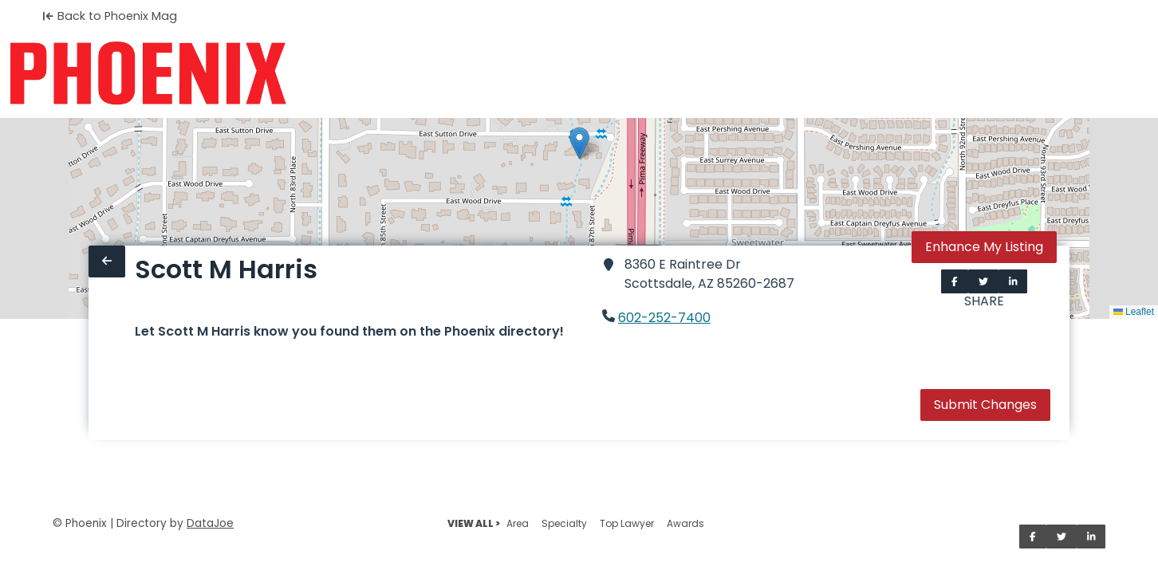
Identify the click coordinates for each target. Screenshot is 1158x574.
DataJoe (210, 523)
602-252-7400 (664, 318)
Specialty (564, 523)
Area (517, 523)
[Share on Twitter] (983, 281)
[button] (579, 143)
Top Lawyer (627, 523)
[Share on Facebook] (954, 281)
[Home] (148, 73)
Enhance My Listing (984, 247)
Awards (685, 523)
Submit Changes (985, 404)
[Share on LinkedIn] (1013, 281)
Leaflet (1133, 311)
